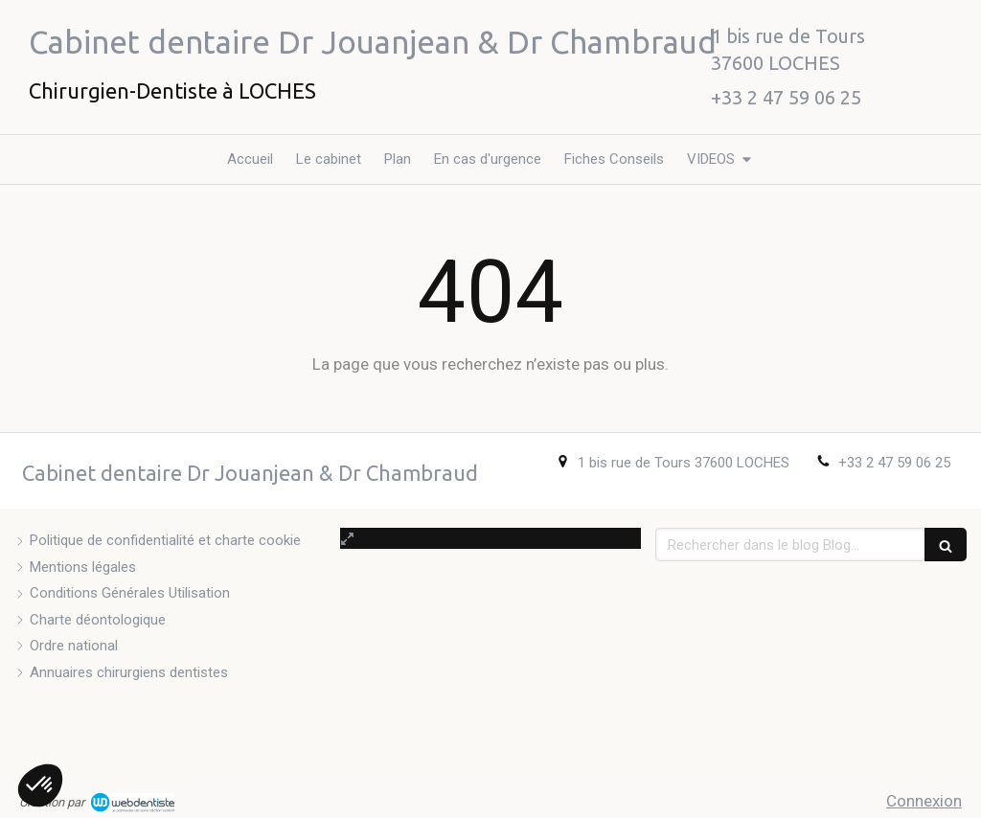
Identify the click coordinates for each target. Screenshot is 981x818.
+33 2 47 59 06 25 (894, 462)
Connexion (924, 800)
